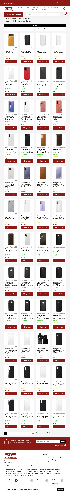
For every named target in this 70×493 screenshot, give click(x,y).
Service (34, 10)
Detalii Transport (39, 8)
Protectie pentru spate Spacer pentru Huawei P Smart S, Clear (43, 383)
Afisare (39, 29)
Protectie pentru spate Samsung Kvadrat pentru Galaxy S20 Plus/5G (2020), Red (58, 117)
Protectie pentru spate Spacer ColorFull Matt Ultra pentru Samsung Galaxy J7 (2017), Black (59, 283)
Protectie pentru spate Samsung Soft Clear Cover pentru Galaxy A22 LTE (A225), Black (43, 250)
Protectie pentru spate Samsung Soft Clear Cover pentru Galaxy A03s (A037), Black (11, 250)
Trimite (63, 441)
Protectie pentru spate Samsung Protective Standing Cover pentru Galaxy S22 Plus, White (58, 217)
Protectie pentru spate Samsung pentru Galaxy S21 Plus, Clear (58, 184)
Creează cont (61, 2)
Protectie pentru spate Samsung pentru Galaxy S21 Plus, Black (26, 184)
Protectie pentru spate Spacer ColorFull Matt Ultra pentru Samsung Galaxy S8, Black (27, 317)
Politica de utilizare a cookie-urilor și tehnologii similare (56, 459)
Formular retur (35, 460)
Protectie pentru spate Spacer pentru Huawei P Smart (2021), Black (59, 350)
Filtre (35, 25)
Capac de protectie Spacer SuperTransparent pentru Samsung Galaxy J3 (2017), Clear (43, 51)
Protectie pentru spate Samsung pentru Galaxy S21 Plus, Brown (42, 184)
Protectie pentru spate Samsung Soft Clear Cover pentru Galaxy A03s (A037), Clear (27, 250)
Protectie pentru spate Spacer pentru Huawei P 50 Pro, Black (43, 350)
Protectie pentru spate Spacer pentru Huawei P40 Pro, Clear (27, 416)
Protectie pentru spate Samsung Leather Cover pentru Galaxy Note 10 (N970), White (11, 151)
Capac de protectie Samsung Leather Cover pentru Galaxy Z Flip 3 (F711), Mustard (11, 51)
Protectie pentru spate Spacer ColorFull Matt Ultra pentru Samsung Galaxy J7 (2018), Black (11, 317)
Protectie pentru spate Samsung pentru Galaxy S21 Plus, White (26, 217)
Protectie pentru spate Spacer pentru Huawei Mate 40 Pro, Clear (11, 350)
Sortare (7, 29)
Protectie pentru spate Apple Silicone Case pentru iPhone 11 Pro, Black (42, 84)
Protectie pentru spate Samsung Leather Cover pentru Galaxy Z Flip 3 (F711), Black (27, 151)
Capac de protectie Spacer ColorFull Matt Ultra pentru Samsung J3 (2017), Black (27, 51)
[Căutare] (58, 14)
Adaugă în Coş (11, 61)
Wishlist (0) (46, 2)
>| (33, 433)
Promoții (27, 8)
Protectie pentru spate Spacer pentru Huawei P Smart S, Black (27, 383)
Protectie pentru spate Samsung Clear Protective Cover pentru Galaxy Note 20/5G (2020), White (10, 117)
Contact (43, 10)
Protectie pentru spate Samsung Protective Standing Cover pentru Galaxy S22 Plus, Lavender (42, 217)
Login (54, 2)
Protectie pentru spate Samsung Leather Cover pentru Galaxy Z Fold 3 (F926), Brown (42, 151)
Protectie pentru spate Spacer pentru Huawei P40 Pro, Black (11, 416)
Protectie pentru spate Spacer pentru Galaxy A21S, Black (59, 317)
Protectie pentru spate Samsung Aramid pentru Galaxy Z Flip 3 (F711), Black (57, 84)
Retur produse (53, 8)
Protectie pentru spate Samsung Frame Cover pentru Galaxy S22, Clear (27, 117)
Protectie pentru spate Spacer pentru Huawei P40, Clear (59, 416)
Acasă (19, 8)
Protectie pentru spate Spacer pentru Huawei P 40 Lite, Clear (27, 350)
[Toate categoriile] (13, 14)
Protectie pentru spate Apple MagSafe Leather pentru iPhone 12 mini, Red (26, 84)
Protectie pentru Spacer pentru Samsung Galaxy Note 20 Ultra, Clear (10, 84)
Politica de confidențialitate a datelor (28, 490)
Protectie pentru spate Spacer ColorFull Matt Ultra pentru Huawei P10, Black (59, 250)
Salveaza (60, 490)
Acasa (7, 18)
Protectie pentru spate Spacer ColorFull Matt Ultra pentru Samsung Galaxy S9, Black (43, 317)
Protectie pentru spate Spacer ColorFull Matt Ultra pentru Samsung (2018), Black (27, 283)
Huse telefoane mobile (29, 18)
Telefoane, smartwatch (16, 18)
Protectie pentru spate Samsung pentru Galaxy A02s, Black (57, 151)
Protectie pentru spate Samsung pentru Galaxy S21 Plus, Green (10, 217)
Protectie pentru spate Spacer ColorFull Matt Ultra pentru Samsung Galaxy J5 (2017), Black (43, 283)
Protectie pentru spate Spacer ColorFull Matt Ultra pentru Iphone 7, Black (11, 283)
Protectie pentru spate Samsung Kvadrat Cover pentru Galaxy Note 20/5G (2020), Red (43, 117)
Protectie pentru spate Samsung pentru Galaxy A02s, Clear (9, 184)
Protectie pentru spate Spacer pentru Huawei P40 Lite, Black (59, 383)
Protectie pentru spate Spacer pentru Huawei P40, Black (43, 416)
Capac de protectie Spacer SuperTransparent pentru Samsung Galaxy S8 (59, 51)
